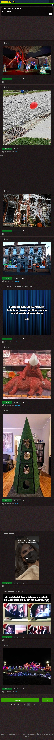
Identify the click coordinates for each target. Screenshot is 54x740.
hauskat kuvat (12, 4)
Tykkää (7, 79)
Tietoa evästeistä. (7, 12)
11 (28, 704)
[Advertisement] (27, 29)
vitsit (2, 4)
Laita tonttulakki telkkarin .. (13, 591)
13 (21, 704)
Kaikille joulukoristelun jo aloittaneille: (18, 287)
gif (6, 4)
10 (31, 704)
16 (11, 704)
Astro (16, 82)
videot (19, 4)
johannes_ (17, 586)
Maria (16, 341)
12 (25, 704)
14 (18, 704)
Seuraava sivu (20, 700)
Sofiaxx (16, 233)
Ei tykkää (16, 79)
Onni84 (16, 503)
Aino (16, 691)
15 (14, 704)
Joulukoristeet (9, 533)
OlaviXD (16, 151)
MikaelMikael (17, 405)
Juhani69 (17, 281)
